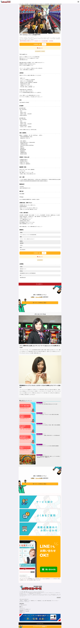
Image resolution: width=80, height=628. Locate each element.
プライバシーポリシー (55, 600)
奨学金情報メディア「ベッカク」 (24, 610)
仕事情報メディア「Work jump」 (24, 611)
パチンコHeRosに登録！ (40, 302)
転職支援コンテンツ (27, 600)
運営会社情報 (49, 600)
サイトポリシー (21, 601)
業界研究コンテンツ (34, 600)
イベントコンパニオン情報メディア (24, 609)
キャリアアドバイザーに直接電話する (40, 626)
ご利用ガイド (21, 600)
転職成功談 (39, 600)
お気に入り (40, 48)
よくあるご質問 (44, 600)
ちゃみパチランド (22, 608)
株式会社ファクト (22, 612)
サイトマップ (27, 601)
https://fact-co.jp (23, 277)
